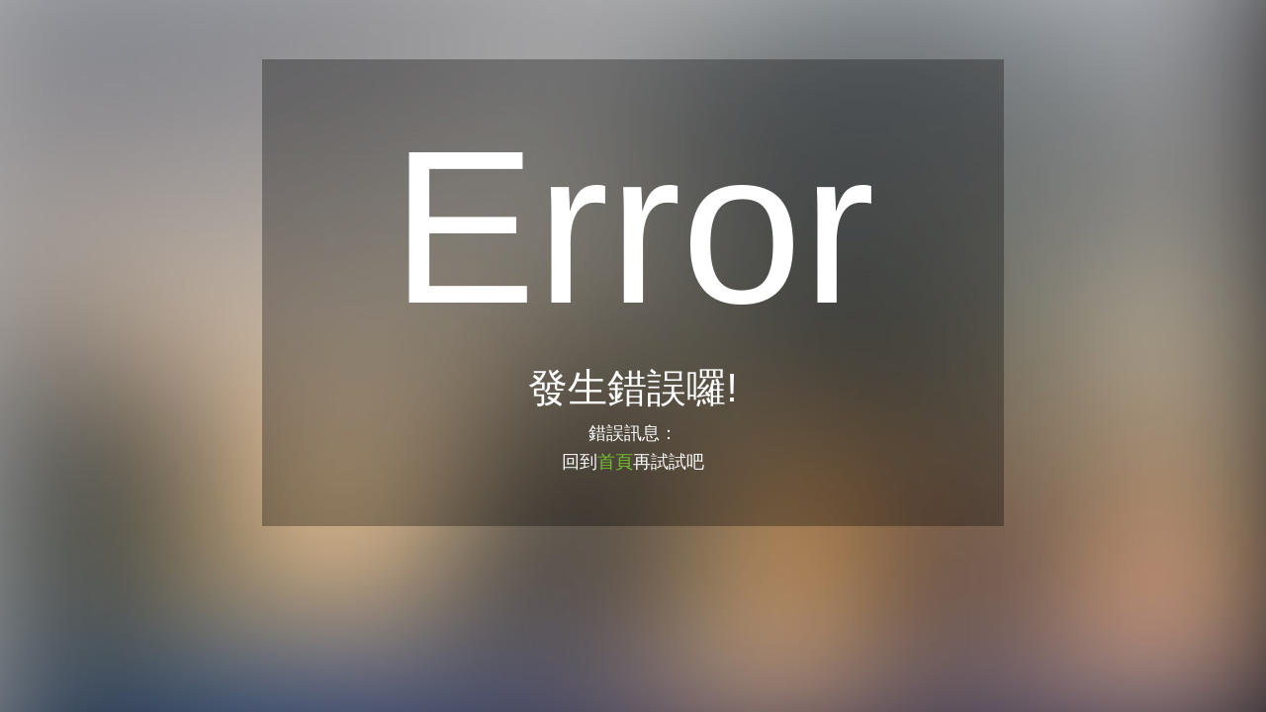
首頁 (615, 462)
